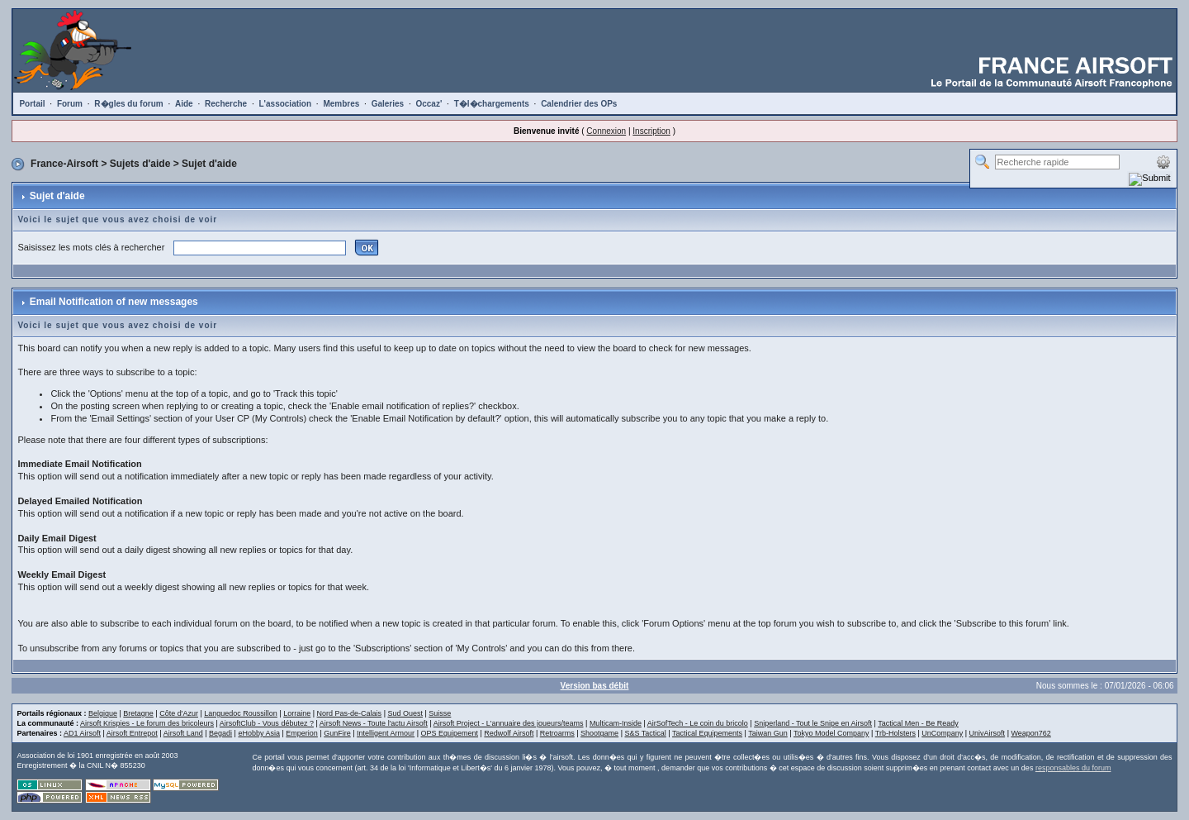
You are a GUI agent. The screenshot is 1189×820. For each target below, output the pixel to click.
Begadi (220, 733)
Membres (341, 103)
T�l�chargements (491, 103)
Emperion (302, 733)
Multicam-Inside (616, 723)
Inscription (651, 131)
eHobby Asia (259, 733)
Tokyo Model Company (831, 733)
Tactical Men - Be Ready (918, 723)
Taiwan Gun (768, 733)
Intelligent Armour (385, 733)
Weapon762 (1030, 733)
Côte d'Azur (178, 713)
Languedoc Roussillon (240, 713)
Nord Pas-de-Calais (349, 713)
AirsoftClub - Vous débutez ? (267, 723)
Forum (70, 103)
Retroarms (557, 733)
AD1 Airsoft (82, 733)
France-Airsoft (64, 163)
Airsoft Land (183, 733)
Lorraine (296, 713)
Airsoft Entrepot (132, 733)
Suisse (440, 713)
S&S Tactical (645, 733)
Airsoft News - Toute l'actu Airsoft (374, 723)
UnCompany (942, 733)
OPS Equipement (449, 733)
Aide (184, 103)
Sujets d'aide (140, 163)
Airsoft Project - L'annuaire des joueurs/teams (508, 723)
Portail (32, 103)
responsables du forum (1073, 768)
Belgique (102, 713)
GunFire (337, 733)
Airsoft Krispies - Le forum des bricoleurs (147, 723)
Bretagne (138, 713)
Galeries (388, 103)
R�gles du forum (128, 103)
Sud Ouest (405, 713)
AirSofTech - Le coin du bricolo (697, 723)
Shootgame (599, 733)
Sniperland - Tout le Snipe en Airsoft (813, 723)
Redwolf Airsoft (508, 733)
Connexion (606, 131)
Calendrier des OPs (579, 103)
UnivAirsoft (987, 733)
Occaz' (428, 103)
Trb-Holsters (895, 733)
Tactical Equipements (707, 733)
